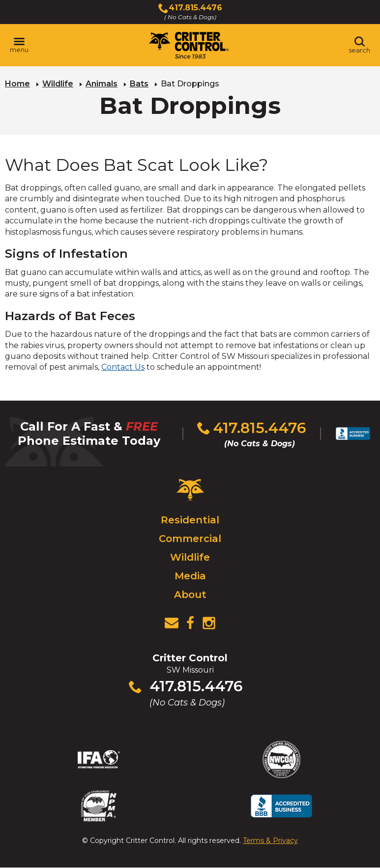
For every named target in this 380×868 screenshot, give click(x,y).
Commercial (190, 538)
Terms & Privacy (270, 840)
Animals (101, 83)
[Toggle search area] (359, 45)
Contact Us (123, 367)
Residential (190, 520)
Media (190, 576)
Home (17, 83)
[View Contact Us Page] (171, 623)
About (190, 594)
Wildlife (57, 83)
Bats (139, 83)
